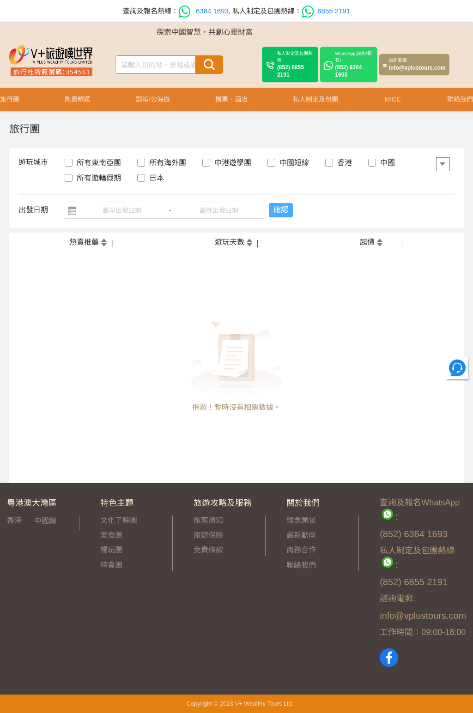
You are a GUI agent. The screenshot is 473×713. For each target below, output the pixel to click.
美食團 (111, 535)
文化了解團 (118, 520)
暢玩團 (111, 550)
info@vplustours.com (417, 64)
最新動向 (301, 535)
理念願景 (301, 520)
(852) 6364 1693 (354, 64)
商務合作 (301, 550)
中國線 (45, 521)
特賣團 (111, 565)
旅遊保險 (208, 535)
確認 (280, 210)
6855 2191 (326, 11)
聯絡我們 (301, 565)
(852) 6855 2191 (296, 64)
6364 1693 (203, 11)
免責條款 (208, 550)
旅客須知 (208, 520)
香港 (14, 520)
